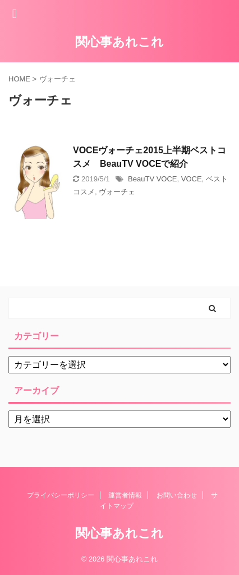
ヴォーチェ (117, 192)
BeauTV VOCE (152, 179)
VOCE (191, 179)
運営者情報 (125, 495)
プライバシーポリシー (60, 495)
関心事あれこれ (119, 42)
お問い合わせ (177, 495)
